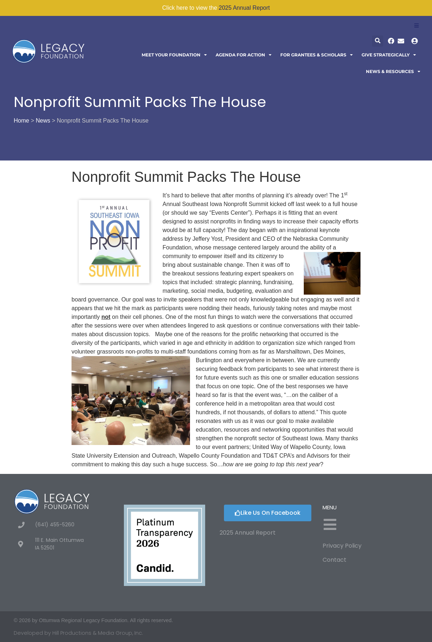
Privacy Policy (342, 546)
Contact (334, 560)
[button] (377, 41)
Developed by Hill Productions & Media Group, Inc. (78, 633)
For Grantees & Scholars (316, 55)
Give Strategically (389, 55)
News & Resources (393, 71)
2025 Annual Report (244, 8)
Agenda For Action (244, 55)
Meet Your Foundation (174, 55)
